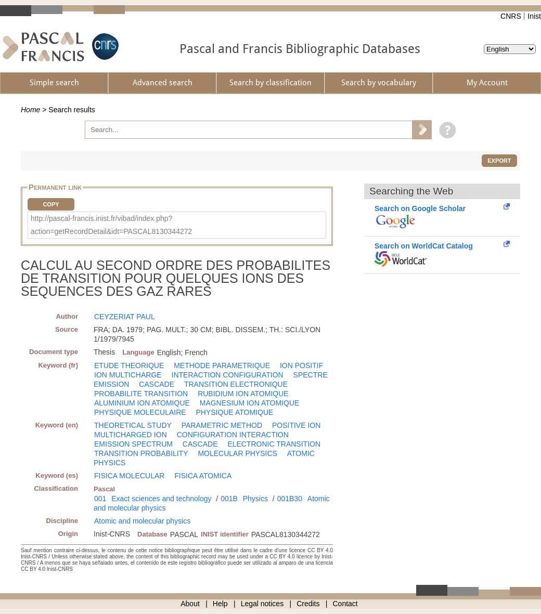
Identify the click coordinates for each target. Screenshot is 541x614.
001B (229, 498)
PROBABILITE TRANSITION (141, 393)
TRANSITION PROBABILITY (141, 453)
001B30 (289, 498)
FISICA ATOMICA (202, 476)
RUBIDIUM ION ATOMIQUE (243, 393)
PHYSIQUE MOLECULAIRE (140, 412)
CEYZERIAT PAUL (124, 316)
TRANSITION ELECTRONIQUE (236, 384)
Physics (255, 498)
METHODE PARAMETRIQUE (222, 365)
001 (100, 498)
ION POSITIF (301, 365)
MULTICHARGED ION (130, 434)
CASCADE (156, 384)
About (190, 603)
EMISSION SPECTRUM (133, 444)
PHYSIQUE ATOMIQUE (235, 412)
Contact (345, 603)
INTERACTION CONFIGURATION (228, 375)
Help (220, 603)
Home (30, 110)
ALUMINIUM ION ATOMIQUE (142, 403)
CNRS (510, 16)
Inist (534, 16)
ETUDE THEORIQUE (129, 365)
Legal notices (262, 603)
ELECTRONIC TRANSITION (273, 444)
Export (499, 161)
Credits (308, 603)
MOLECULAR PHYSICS (237, 453)
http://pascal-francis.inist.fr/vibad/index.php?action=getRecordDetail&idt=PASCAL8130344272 (111, 225)
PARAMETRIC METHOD (222, 425)
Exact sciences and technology (161, 498)
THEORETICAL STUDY (133, 425)
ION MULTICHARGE (128, 375)
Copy (51, 204)
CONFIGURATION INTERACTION (233, 434)
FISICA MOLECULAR (129, 476)
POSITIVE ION (296, 425)
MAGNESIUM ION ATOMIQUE (250, 403)
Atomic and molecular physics (142, 521)
